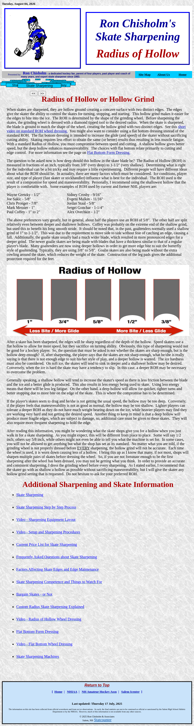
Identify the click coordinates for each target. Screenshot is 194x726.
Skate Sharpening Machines (38, 79)
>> (42, 93)
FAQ (49, 79)
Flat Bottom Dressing (17, 81)
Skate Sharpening (39, 86)
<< (34, 93)
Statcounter (102, 720)
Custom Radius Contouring (26, 80)
